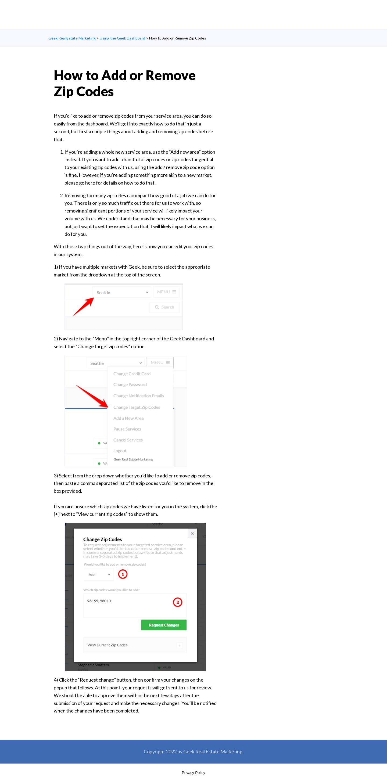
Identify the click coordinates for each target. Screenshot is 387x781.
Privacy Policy (193, 773)
